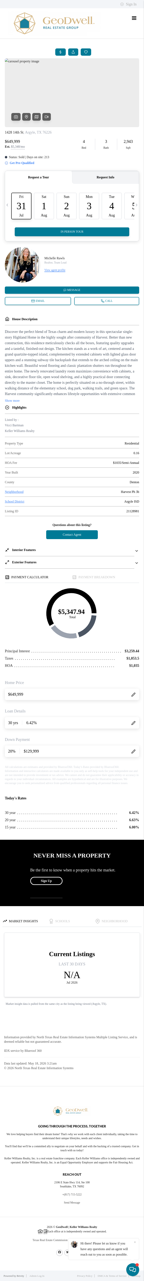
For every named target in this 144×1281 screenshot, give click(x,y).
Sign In (128, 4)
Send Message (72, 1202)
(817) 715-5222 (73, 1194)
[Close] (135, 1242)
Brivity (20, 1275)
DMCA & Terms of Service (112, 1275)
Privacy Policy (84, 1275)
